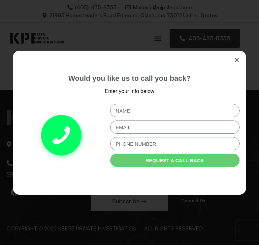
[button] (237, 60)
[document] (129, 122)
